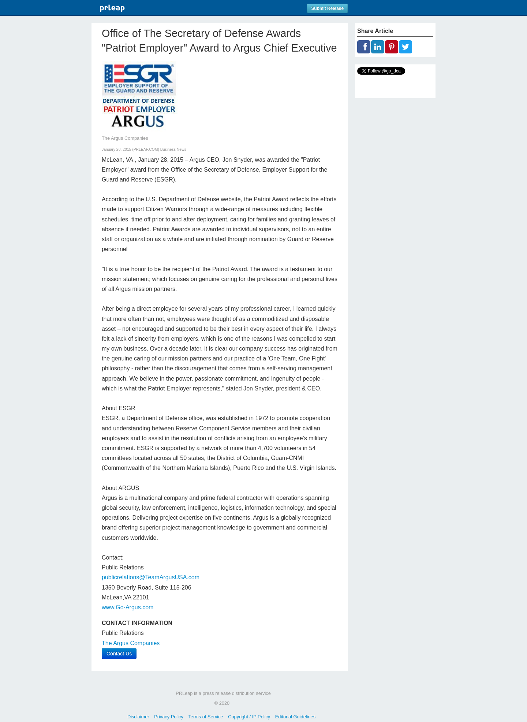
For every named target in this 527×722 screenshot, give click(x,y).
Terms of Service (205, 716)
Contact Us (119, 653)
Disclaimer (138, 716)
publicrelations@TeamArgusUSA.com (150, 577)
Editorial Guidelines (295, 716)
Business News (173, 149)
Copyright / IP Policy (249, 716)
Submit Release (327, 8)
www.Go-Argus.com (127, 607)
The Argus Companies (131, 643)
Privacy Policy (168, 716)
